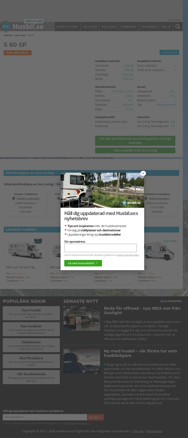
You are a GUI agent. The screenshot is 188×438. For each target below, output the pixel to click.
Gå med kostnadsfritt (83, 263)
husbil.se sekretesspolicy (128, 254)
